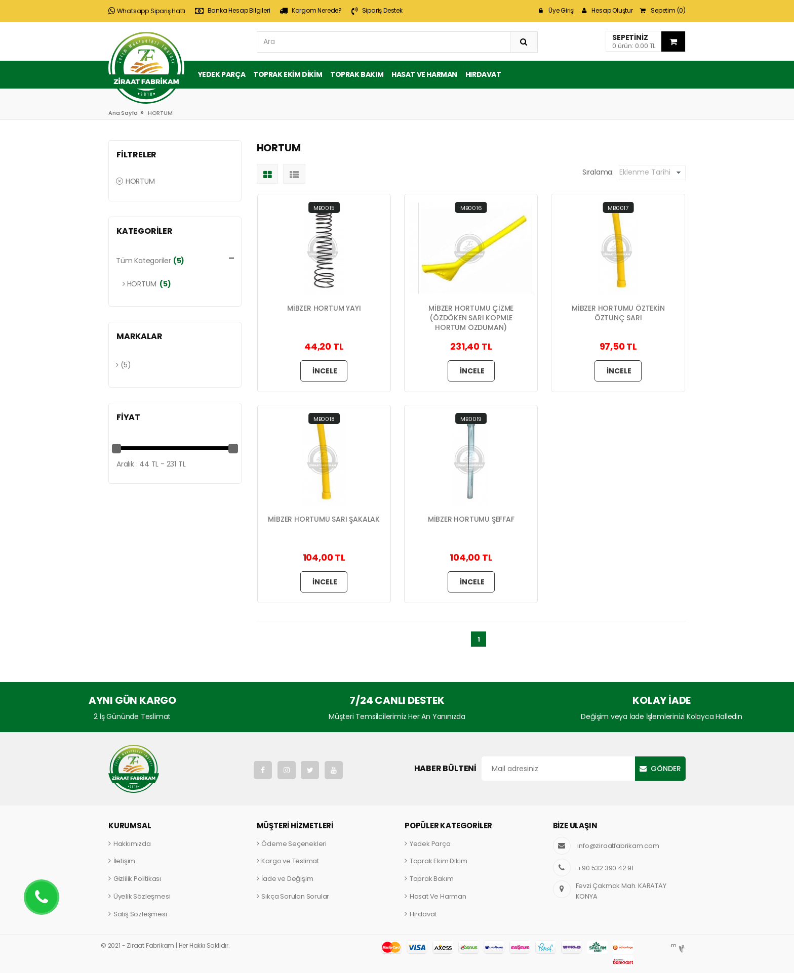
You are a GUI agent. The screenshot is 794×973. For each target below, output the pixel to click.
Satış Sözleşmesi (140, 914)
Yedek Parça (222, 74)
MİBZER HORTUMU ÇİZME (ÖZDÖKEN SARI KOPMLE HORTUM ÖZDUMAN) (470, 318)
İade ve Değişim (287, 878)
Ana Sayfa (123, 113)
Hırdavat (483, 74)
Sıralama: (598, 172)
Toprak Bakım (356, 74)
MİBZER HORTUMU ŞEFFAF (471, 519)
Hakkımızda (132, 844)
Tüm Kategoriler (143, 261)
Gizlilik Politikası (137, 878)
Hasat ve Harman (424, 74)
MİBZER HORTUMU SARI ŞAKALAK (324, 519)
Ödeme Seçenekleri (294, 844)
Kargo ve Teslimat (290, 861)
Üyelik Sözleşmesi (142, 896)
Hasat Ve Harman (438, 896)
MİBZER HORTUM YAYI (324, 308)
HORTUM (135, 181)
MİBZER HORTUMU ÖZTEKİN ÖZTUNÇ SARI (618, 313)
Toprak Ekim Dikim (287, 74)
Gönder (666, 769)
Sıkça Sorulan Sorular (295, 896)
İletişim (124, 861)
